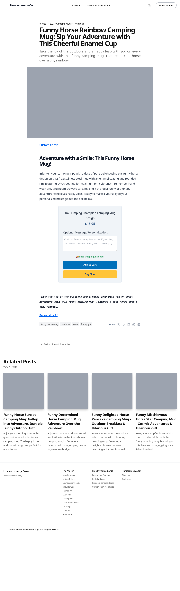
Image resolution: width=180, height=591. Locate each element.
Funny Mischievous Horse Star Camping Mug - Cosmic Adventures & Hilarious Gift (156, 578)
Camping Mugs (64, 23)
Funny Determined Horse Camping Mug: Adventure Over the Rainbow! (65, 578)
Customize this (48, 200)
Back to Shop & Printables (55, 500)
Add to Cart (90, 320)
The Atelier (76, 5)
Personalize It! (48, 471)
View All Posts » (11, 523)
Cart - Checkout (166, 5)
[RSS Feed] (149, 5)
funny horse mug (49, 480)
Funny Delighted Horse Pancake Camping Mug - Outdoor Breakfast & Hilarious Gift (111, 578)
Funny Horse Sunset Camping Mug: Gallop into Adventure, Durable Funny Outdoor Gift (23, 578)
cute (75, 480)
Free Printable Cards (99, 5)
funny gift (86, 480)
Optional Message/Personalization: (85, 288)
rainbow (65, 480)
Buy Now (90, 329)
